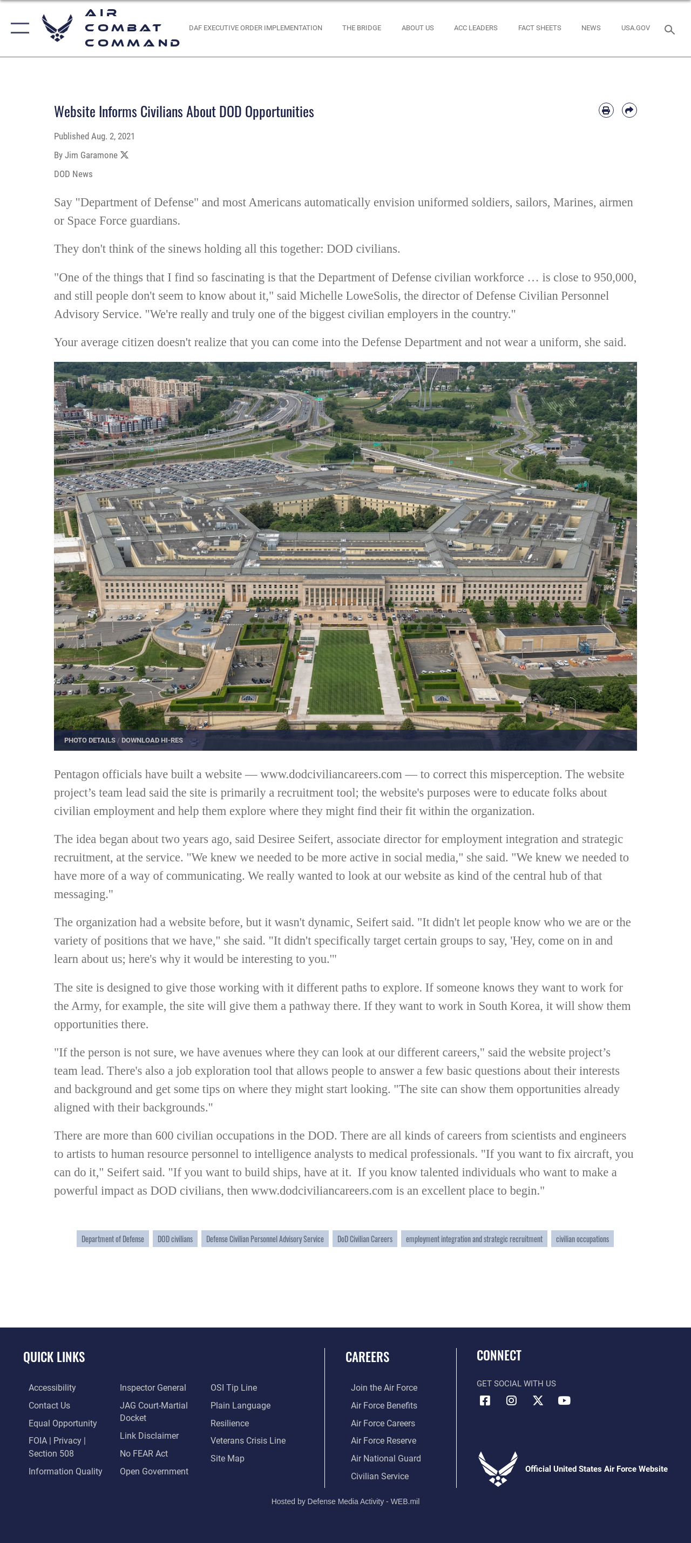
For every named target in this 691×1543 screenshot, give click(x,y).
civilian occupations (582, 1238)
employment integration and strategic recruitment (474, 1238)
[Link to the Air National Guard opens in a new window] (379, 1456)
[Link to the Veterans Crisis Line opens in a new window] (248, 1439)
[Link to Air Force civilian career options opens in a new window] (373, 1474)
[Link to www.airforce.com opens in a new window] (378, 1387)
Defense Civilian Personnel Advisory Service (265, 1238)
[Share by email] (629, 110)
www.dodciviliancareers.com (331, 774)
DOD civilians (175, 1238)
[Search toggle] (671, 28)
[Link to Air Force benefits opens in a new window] (378, 1405)
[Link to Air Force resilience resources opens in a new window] (230, 1422)
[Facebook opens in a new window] (485, 1400)
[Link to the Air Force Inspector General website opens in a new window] (149, 1387)
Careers (367, 1357)
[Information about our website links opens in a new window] (146, 1434)
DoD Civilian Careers (364, 1238)
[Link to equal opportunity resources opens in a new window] (55, 1422)
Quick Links (54, 1357)
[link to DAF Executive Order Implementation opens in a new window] (255, 28)
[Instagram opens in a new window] (511, 1400)
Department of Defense (113, 1238)
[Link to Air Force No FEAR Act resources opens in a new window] (141, 1451)
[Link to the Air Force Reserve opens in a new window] (377, 1439)
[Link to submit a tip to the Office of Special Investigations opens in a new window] (233, 1387)
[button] (17, 28)
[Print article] (606, 110)
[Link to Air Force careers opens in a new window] (377, 1422)
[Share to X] (124, 155)
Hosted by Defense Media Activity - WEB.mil (346, 1498)
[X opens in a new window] (538, 1400)
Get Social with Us (516, 1384)
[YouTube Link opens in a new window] (564, 1400)
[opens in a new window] (636, 28)
